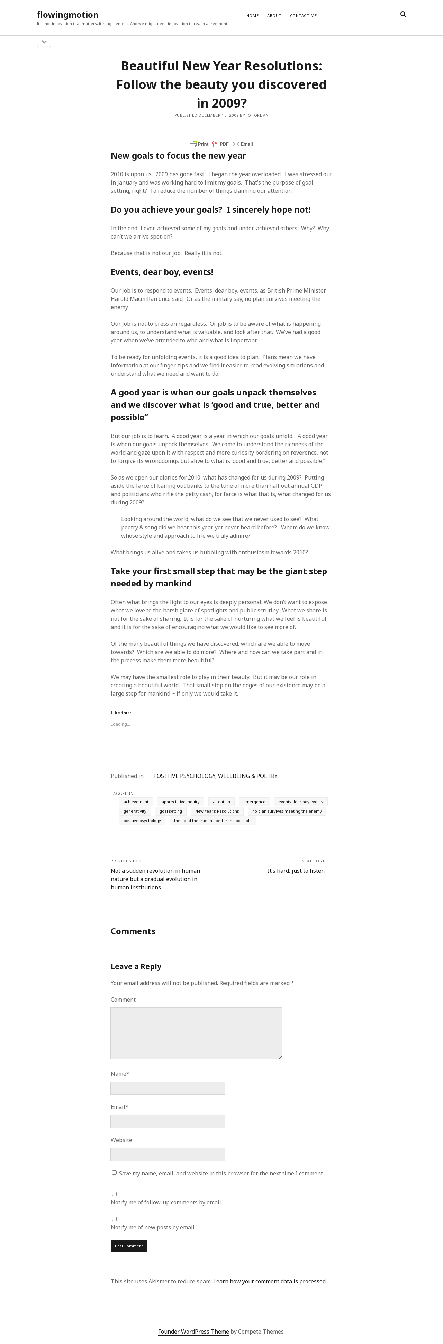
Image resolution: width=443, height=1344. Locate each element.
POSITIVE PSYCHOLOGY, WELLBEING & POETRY (215, 776)
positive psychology (142, 820)
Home (252, 15)
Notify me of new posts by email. (153, 1227)
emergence (254, 801)
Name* (120, 1073)
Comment (123, 999)
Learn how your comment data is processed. (270, 1281)
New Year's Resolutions (217, 811)
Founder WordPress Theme (193, 1331)
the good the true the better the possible (213, 820)
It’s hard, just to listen (296, 871)
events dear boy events (301, 801)
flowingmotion (68, 14)
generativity (135, 811)
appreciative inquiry (181, 801)
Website (121, 1140)
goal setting (171, 811)
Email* (119, 1107)
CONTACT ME (303, 15)
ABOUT (274, 15)
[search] (403, 14)
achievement (136, 801)
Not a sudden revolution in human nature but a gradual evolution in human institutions (155, 879)
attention (221, 801)
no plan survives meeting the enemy (287, 811)
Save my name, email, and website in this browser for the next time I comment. (221, 1173)
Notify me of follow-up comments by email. (166, 1202)
